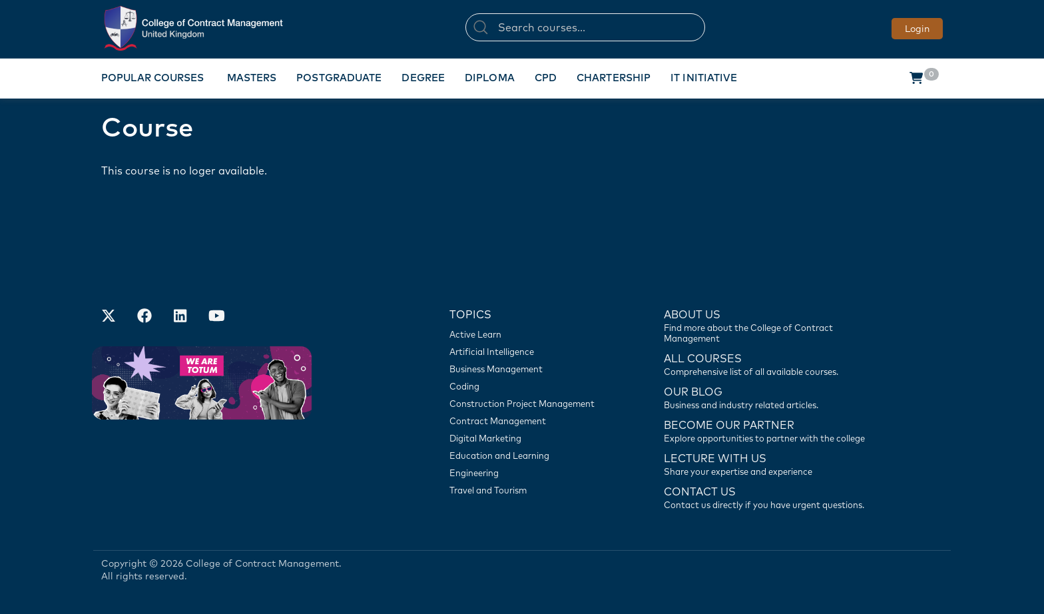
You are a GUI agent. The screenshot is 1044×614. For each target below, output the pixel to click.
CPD (546, 77)
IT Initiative (703, 77)
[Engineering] (528, 472)
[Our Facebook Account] (144, 317)
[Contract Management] (528, 421)
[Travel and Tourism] (528, 490)
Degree (423, 77)
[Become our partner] (772, 430)
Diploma (490, 77)
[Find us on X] (108, 317)
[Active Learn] (528, 334)
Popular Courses (152, 77)
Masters (252, 77)
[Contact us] (772, 397)
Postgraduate (339, 77)
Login (917, 29)
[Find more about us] (772, 325)
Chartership (614, 77)
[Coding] (528, 386)
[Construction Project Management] (528, 403)
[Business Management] (528, 369)
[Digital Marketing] (528, 438)
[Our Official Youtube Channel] (216, 317)
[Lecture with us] (772, 463)
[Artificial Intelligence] (528, 351)
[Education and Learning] (528, 455)
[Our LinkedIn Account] (180, 317)
